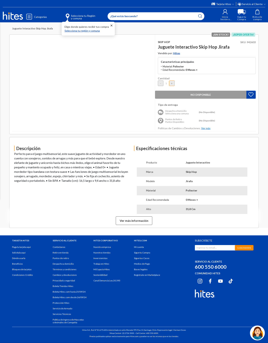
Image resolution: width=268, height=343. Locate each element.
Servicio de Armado (62, 308)
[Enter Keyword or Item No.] (156, 16)
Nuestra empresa (102, 247)
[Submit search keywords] (200, 16)
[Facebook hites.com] (210, 280)
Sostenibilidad (100, 275)
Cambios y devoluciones (65, 275)
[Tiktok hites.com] (230, 280)
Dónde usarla (18, 258)
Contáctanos (59, 247)
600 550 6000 (210, 267)
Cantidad (164, 78)
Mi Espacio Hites (101, 269)
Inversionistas (100, 258)
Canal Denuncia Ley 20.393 (106, 280)
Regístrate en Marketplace (147, 275)
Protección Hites (61, 302)
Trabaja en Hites (101, 263)
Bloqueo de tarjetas (22, 269)
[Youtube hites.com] (220, 280)
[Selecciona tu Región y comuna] (75, 14)
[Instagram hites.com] (200, 280)
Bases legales (141, 269)
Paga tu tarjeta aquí (21, 247)
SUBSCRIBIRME (244, 248)
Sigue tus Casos (141, 258)
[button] (225, 14)
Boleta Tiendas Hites (63, 286)
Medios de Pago (142, 263)
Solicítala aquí (18, 252)
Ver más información (134, 220)
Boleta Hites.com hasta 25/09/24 (69, 291)
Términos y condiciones (64, 269)
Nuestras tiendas (102, 252)
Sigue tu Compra (142, 252)
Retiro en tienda (60, 252)
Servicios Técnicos (62, 314)
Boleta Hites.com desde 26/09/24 (69, 297)
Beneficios (17, 263)
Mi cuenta (139, 247)
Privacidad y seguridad (64, 280)
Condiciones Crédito (22, 275)
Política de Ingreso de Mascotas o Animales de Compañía (68, 321)
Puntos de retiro (61, 258)
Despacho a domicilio (63, 263)
